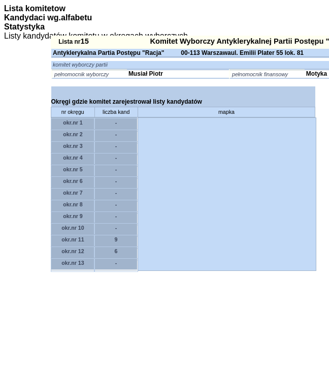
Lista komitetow (34, 8)
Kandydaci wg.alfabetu (48, 17)
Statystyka (24, 26)
